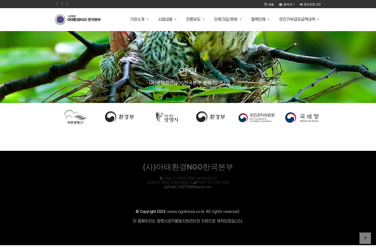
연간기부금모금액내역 (297, 19)
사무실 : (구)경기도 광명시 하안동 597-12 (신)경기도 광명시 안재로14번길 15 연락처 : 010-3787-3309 (188, 183)
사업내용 (166, 19)
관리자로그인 (310, 4)
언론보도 (194, 19)
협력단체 (259, 19)
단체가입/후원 (226, 19)
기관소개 (138, 19)
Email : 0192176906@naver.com (190, 187)
